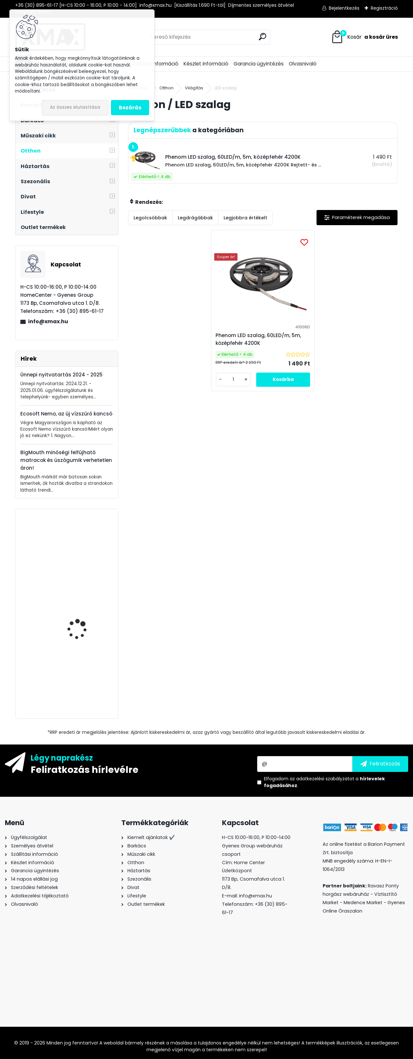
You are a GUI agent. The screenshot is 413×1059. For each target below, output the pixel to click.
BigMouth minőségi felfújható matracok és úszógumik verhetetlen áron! (66, 460)
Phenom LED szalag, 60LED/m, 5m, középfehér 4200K (262, 339)
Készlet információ (206, 63)
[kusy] (239, 384)
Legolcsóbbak (150, 218)
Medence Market (363, 902)
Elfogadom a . (324, 782)
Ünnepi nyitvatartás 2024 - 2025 (61, 374)
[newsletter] (380, 763)
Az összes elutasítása (75, 107)
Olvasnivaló (303, 63)
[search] (262, 36)
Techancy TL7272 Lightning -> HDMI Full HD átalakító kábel (86, 545)
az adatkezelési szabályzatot (322, 778)
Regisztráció (384, 8)
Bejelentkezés (344, 8)
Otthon (166, 88)
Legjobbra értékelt (245, 218)
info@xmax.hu (48, 321)
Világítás (194, 88)
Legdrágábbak (195, 218)
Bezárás (130, 107)
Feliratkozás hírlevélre (84, 769)
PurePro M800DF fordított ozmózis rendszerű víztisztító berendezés (80, 675)
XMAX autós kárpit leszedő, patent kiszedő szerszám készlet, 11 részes (84, 612)
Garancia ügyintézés (259, 63)
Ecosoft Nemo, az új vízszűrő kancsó (66, 413)
